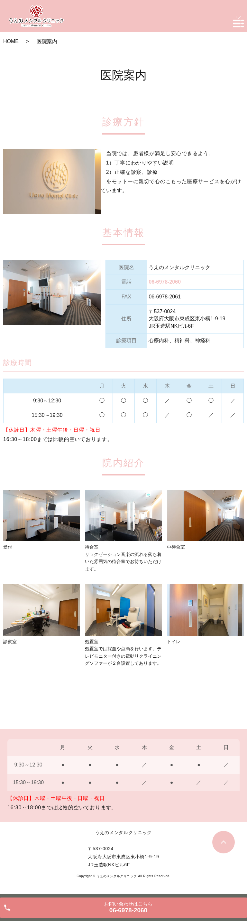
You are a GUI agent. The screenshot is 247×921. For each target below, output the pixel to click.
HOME (11, 41)
